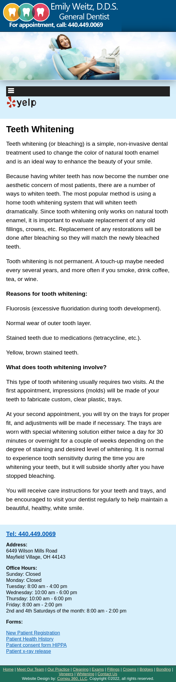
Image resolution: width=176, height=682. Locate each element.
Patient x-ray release (28, 651)
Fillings (113, 669)
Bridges (146, 669)
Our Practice (58, 669)
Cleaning (80, 669)
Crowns (129, 669)
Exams (98, 669)
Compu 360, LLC (72, 678)
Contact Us (107, 674)
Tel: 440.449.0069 (31, 533)
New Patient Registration (33, 632)
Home (8, 669)
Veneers (66, 674)
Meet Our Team (30, 669)
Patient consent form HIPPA (36, 645)
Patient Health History (30, 639)
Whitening (85, 674)
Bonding (163, 669)
